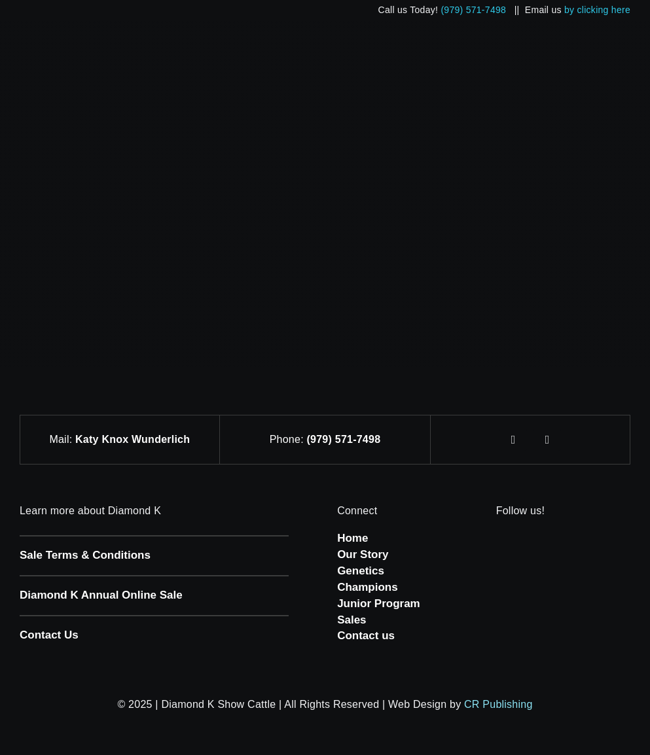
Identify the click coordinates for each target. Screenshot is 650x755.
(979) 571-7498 (473, 10)
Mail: (62, 439)
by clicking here (597, 10)
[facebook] (513, 440)
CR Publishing (498, 704)
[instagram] (547, 440)
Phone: (288, 439)
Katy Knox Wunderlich (132, 439)
